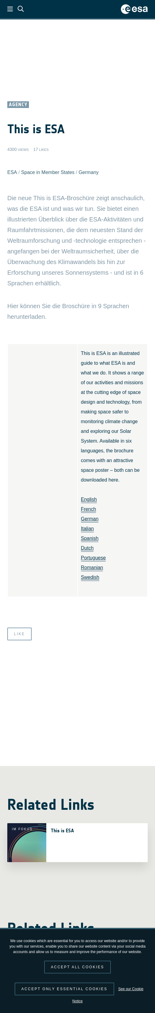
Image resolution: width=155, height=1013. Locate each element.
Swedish (90, 577)
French (88, 509)
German (90, 518)
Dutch (87, 548)
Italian (87, 528)
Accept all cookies (77, 967)
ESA (12, 172)
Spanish (90, 538)
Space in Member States (47, 172)
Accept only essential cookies (64, 989)
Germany (89, 172)
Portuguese (93, 557)
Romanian (92, 567)
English (89, 499)
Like (19, 634)
